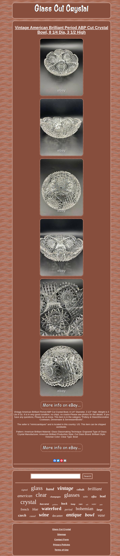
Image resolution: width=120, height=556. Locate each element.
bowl (89, 514)
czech (22, 515)
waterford (51, 508)
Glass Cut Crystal (61, 529)
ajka (93, 496)
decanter (57, 515)
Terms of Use (61, 549)
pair (101, 504)
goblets (55, 504)
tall (87, 504)
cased (32, 516)
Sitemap (61, 534)
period (68, 509)
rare (81, 504)
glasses (72, 495)
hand (50, 489)
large (100, 509)
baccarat (44, 504)
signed (24, 490)
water (94, 504)
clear (41, 495)
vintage (65, 488)
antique (74, 514)
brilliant (95, 489)
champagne (55, 496)
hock (64, 503)
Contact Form (61, 539)
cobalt (80, 489)
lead (103, 496)
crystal (28, 502)
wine (44, 514)
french (25, 509)
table (85, 496)
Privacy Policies (61, 544)
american (24, 496)
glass (37, 488)
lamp (73, 504)
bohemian (84, 508)
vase (101, 515)
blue (35, 509)
